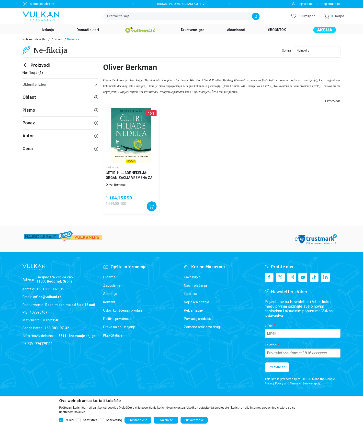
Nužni (70, 420)
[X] (280, 277)
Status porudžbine (42, 4)
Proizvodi (57, 39)
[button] (334, 16)
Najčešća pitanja (196, 302)
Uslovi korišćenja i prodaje (123, 310)
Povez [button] (60, 122)
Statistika (90, 420)
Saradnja (110, 294)
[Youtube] (302, 277)
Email (269, 325)
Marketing (114, 420)
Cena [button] (60, 148)
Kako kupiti (192, 277)
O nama (109, 277)
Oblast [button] (60, 97)
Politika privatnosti (117, 319)
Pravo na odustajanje (119, 327)
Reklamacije (193, 310)
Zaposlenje (111, 285)
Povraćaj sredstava (199, 319)
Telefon (271, 345)
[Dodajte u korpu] (152, 206)
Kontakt (109, 302)
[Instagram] (291, 277)
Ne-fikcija (112, 167)
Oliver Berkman (116, 184)
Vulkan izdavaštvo (35, 39)
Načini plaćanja (195, 285)
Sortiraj (287, 50)
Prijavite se (277, 367)
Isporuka (190, 294)
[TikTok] (314, 277)
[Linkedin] (325, 277)
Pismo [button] (60, 110)
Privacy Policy (274, 383)
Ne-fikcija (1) (33, 72)
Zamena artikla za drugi (202, 327)
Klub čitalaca (113, 335)
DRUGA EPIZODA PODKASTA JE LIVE (181, 4)
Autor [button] (60, 135)
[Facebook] (269, 277)
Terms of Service (301, 383)
